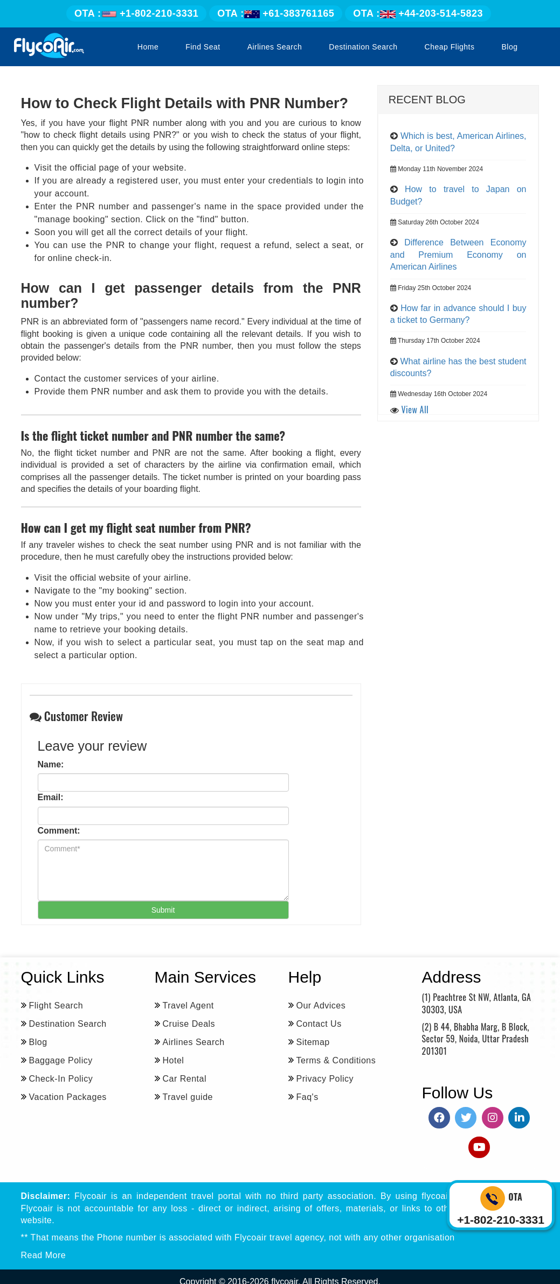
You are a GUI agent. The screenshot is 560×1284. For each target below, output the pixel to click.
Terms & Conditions (336, 1060)
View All (415, 409)
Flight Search (56, 1005)
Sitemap (313, 1042)
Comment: (59, 830)
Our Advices (321, 1005)
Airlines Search (274, 47)
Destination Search (363, 47)
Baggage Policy (61, 1060)
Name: (51, 764)
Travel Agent (188, 1005)
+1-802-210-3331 (136, 13)
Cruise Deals (189, 1023)
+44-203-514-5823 (418, 13)
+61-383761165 (275, 13)
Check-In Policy (61, 1078)
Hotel (173, 1060)
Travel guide (188, 1097)
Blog (509, 47)
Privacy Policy (325, 1078)
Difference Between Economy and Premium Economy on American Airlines (458, 254)
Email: (51, 797)
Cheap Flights (450, 47)
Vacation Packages (68, 1097)
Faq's (307, 1097)
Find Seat (202, 47)
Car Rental (184, 1078)
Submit (163, 910)
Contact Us (319, 1023)
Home (147, 47)
